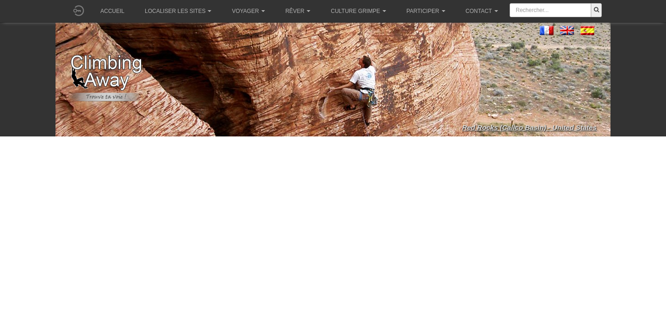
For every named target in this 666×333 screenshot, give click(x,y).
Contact (482, 11)
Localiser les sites (178, 11)
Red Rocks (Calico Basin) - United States (529, 127)
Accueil (112, 11)
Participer (426, 11)
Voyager (248, 11)
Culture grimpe (358, 11)
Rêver (297, 11)
